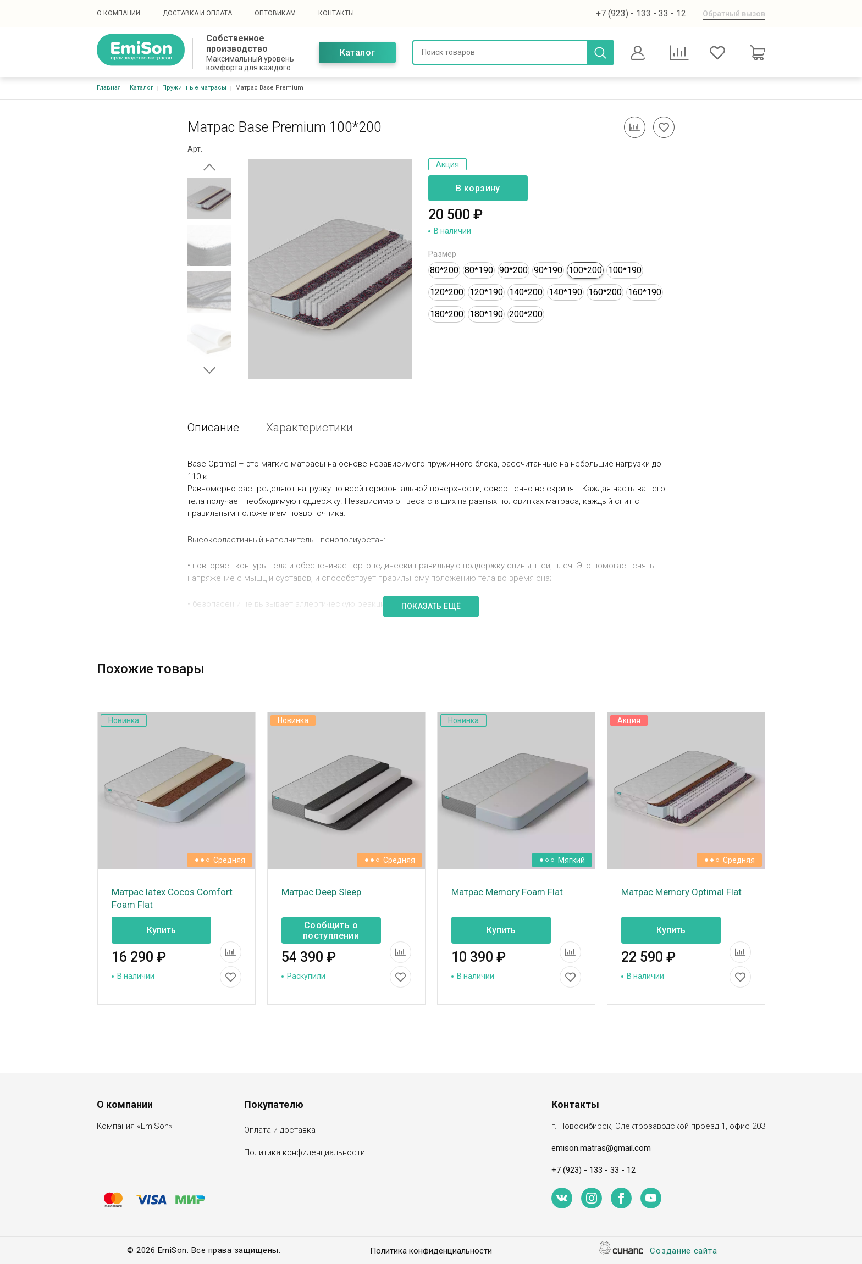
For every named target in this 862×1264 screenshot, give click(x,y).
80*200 (444, 270)
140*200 (526, 292)
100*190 (625, 270)
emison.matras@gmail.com (601, 1148)
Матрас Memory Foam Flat (507, 891)
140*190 (565, 292)
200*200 (526, 314)
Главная (109, 87)
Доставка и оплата (197, 13)
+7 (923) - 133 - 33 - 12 (641, 13)
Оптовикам (275, 13)
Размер (442, 254)
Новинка (123, 720)
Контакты (336, 13)
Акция (447, 164)
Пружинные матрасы (194, 87)
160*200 (605, 292)
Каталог (357, 52)
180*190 (486, 314)
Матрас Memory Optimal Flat (681, 891)
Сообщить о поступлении (331, 930)
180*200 (446, 314)
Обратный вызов (734, 13)
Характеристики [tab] (309, 427)
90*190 (548, 270)
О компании (118, 13)
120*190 (486, 292)
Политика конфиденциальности (304, 1153)
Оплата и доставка (280, 1131)
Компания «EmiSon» (135, 1127)
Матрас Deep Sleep (321, 891)
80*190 (479, 270)
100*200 (585, 270)
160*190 (644, 292)
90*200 (513, 270)
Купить (161, 930)
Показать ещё (431, 606)
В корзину (478, 188)
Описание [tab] (213, 427)
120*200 (446, 292)
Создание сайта (683, 1251)
